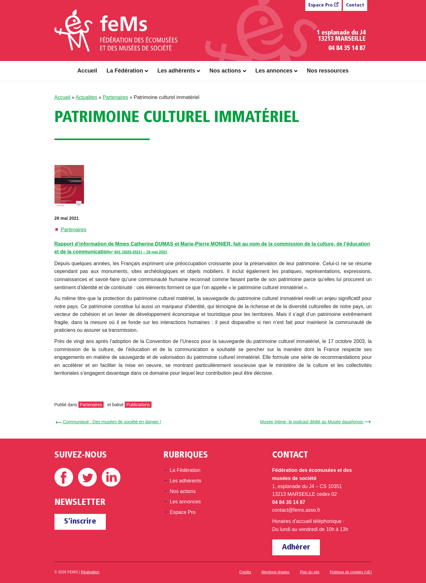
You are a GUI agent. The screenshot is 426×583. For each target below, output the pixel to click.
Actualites (86, 97)
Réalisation (90, 572)
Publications (138, 404)
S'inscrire (80, 521)
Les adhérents (176, 71)
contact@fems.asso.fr (296, 510)
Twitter (87, 477)
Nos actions (225, 71)
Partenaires (115, 97)
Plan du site (310, 572)
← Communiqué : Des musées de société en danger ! (109, 421)
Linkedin (111, 477)
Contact (355, 5)
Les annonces (274, 71)
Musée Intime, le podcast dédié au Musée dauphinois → (314, 421)
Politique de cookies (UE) (351, 572)
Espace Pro (320, 5)
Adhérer (296, 547)
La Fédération (124, 71)
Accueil (87, 71)
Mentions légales (275, 572)
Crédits (245, 572)
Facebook (63, 477)
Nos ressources (328, 71)
